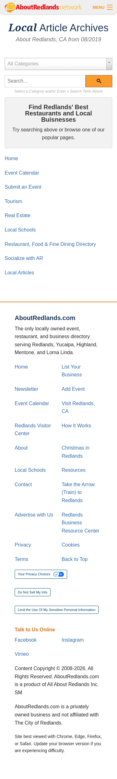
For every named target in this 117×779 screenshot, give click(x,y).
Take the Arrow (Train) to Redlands (78, 492)
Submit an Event (23, 187)
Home (11, 158)
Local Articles (19, 272)
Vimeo (22, 654)
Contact (23, 484)
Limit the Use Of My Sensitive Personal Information (56, 610)
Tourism (13, 201)
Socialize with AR (24, 258)
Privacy (23, 544)
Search (103, 83)
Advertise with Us (34, 514)
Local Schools (20, 229)
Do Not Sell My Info (32, 592)
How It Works (76, 425)
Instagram (73, 640)
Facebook (26, 640)
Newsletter (26, 389)
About (21, 448)
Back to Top (75, 559)
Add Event (73, 389)
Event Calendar (22, 173)
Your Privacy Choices (41, 574)
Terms (21, 559)
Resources (73, 470)
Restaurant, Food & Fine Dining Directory (50, 244)
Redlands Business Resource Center (81, 522)
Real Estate (18, 215)
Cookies (71, 544)
